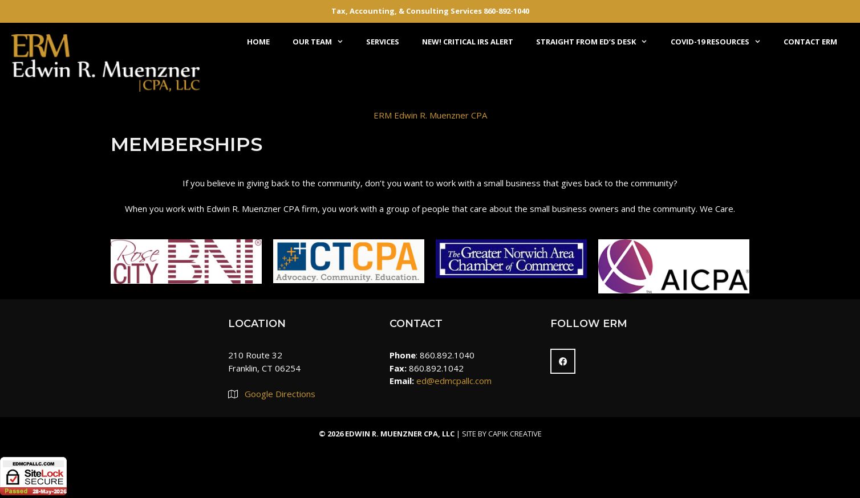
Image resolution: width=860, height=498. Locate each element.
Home (258, 41)
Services (382, 41)
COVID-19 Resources (721, 41)
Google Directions (280, 393)
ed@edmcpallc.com (454, 380)
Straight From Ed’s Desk (597, 41)
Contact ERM (810, 41)
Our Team (324, 41)
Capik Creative (515, 433)
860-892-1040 (506, 11)
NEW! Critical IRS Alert (467, 41)
